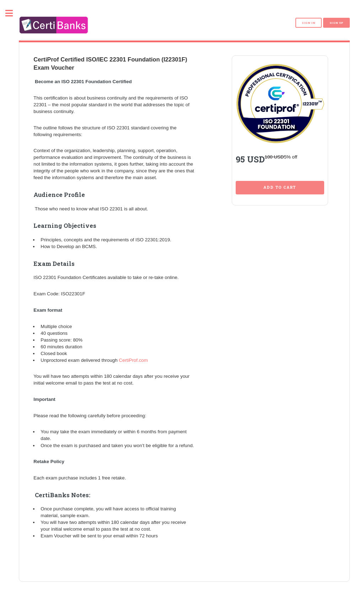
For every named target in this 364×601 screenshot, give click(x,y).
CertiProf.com (133, 357)
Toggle (13, 13)
